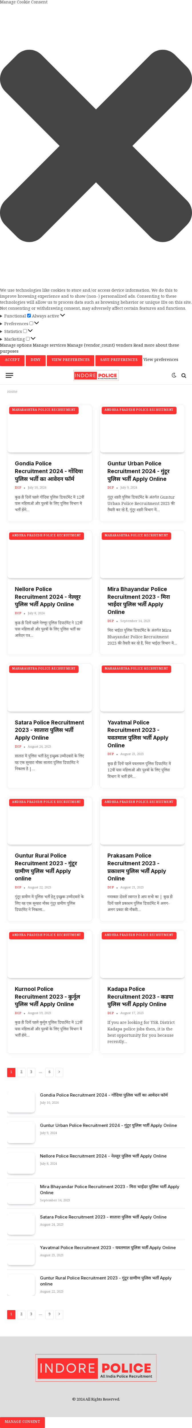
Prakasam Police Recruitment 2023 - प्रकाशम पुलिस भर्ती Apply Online (136, 867)
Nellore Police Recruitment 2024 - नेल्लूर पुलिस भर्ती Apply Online (48, 597)
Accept (12, 360)
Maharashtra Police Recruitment (44, 410)
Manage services (49, 346)
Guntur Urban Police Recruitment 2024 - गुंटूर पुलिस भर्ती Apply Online (138, 471)
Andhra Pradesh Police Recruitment (139, 410)
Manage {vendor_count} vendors (99, 346)
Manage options (16, 346)
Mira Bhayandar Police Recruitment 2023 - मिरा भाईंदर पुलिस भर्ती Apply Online (138, 600)
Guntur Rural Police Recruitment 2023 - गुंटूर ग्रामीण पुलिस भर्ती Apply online (46, 867)
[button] (96, 147)
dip (18, 488)
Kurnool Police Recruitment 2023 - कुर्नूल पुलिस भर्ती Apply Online (47, 997)
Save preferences (118, 360)
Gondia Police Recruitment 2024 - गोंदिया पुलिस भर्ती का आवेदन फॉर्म (49, 471)
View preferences (71, 360)
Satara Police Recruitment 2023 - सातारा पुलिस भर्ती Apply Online (49, 730)
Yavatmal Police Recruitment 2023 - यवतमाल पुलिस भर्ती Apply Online (137, 734)
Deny (36, 360)
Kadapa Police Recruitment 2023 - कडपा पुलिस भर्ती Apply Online (140, 997)
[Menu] (9, 375)
